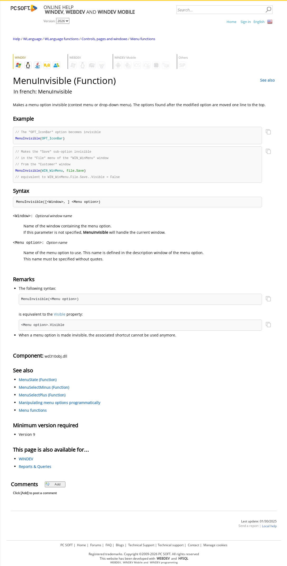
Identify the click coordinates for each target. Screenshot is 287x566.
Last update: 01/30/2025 (259, 523)
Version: (50, 21)
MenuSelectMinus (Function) (44, 389)
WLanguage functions (62, 38)
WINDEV (26, 460)
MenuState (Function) (37, 381)
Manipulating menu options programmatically (59, 404)
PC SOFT (66, 545)
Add (52, 486)
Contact (193, 545)
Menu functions (142, 38)
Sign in (246, 21)
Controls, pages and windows (104, 38)
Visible (59, 316)
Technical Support (141, 545)
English (259, 21)
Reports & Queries (35, 468)
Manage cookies (215, 545)
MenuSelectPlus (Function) (42, 396)
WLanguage (32, 38)
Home (231, 21)
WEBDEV (115, 562)
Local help (269, 528)
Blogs (120, 545)
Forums (95, 545)
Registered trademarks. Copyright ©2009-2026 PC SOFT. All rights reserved (144, 554)
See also (267, 80)
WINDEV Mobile (133, 562)
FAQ (109, 545)
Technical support (171, 545)
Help (16, 38)
